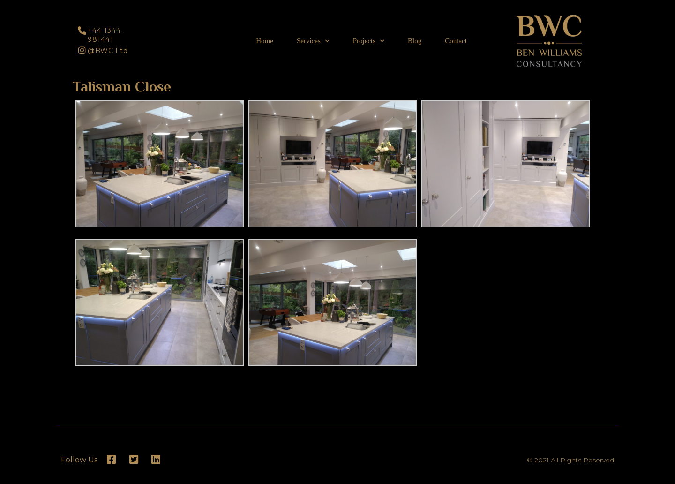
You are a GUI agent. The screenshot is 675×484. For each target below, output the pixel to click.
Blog (414, 41)
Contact (456, 41)
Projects (368, 41)
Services (313, 41)
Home (264, 41)
